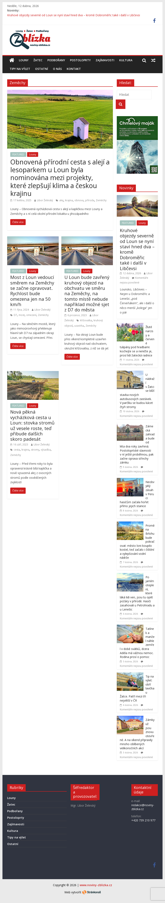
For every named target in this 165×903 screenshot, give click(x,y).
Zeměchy (101, 200)
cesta (17, 449)
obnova (79, 200)
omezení (31, 315)
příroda (89, 200)
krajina (69, 200)
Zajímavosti (105, 60)
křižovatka (86, 320)
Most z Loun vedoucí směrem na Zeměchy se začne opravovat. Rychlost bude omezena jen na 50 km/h (32, 290)
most (22, 315)
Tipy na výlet (20, 69)
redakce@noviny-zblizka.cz (142, 807)
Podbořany (56, 60)
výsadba (46, 449)
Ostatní (41, 69)
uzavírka (79, 325)
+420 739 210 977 (143, 820)
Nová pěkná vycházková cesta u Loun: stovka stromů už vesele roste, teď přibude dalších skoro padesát (32, 425)
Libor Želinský (45, 200)
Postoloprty (80, 60)
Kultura (125, 60)
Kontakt (74, 69)
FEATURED (18, 154)
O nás (57, 69)
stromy (35, 449)
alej (61, 200)
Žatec (37, 60)
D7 (15, 315)
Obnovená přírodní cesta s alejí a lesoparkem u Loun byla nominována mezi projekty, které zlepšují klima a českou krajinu (60, 177)
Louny (24, 60)
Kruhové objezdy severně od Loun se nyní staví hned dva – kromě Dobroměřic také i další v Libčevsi (73, 15)
